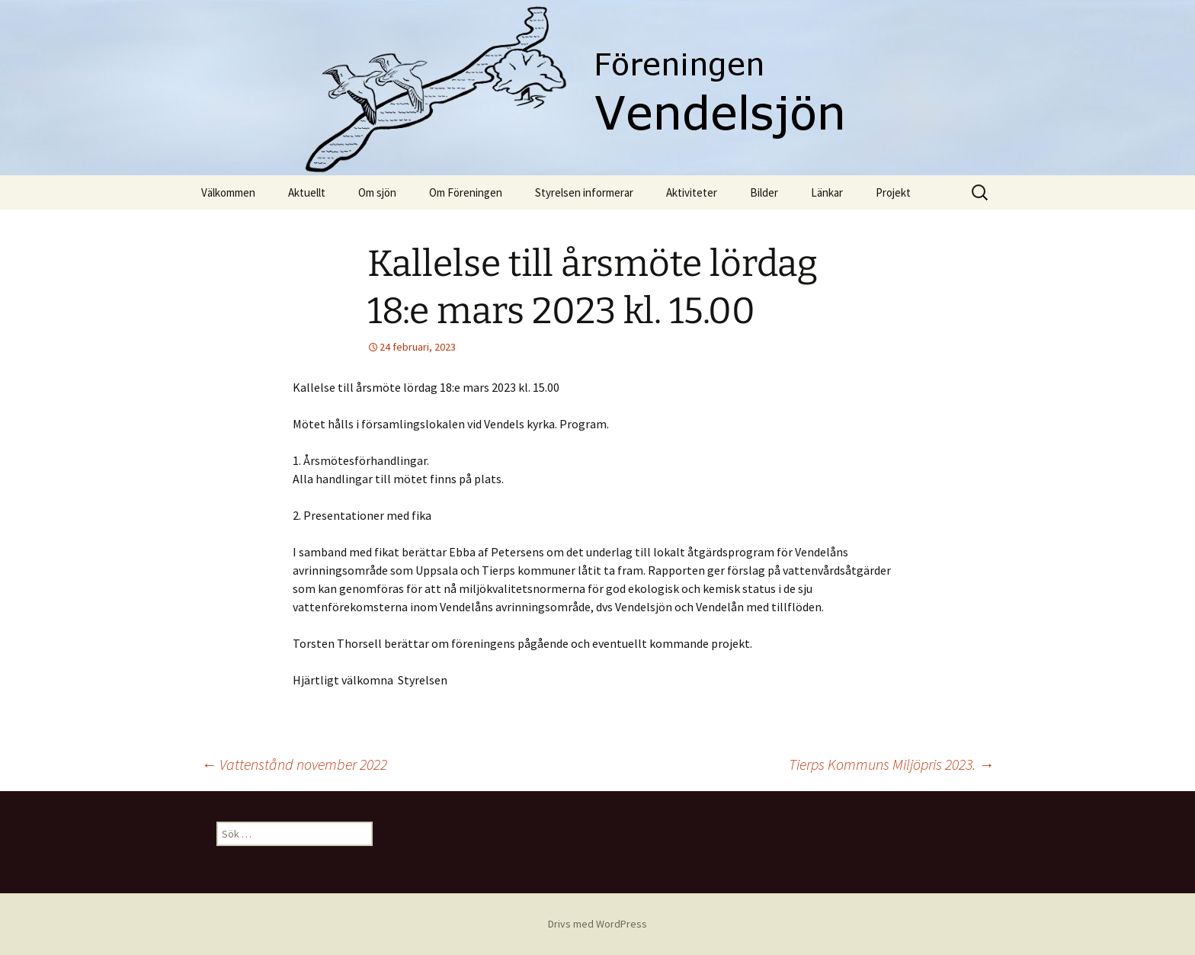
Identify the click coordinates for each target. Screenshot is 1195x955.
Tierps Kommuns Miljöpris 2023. (891, 764)
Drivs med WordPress (597, 924)
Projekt (893, 192)
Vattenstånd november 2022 (294, 764)
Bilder (764, 192)
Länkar (827, 192)
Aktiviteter (691, 192)
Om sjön (377, 192)
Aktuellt (306, 192)
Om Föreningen (465, 192)
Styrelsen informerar (584, 192)
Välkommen (228, 192)
